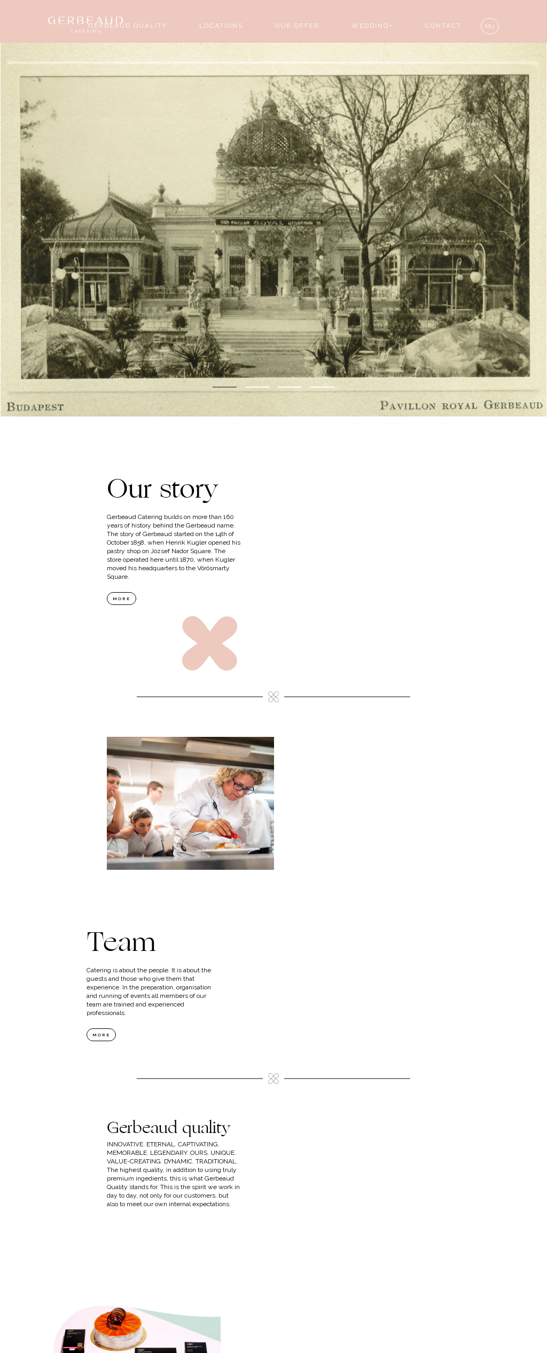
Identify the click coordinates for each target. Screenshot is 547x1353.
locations (221, 25)
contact (443, 25)
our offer (297, 25)
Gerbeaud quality (127, 25)
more (121, 598)
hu (490, 26)
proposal (273, 1303)
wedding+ (372, 25)
